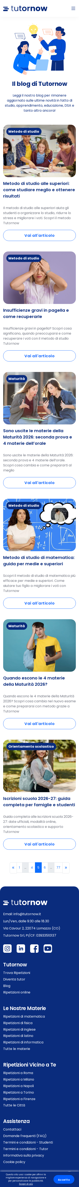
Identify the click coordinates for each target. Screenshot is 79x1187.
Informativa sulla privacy (23, 1155)
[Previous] (13, 867)
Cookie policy (14, 1162)
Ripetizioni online (16, 992)
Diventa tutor (14, 979)
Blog (6, 985)
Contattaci (12, 1129)
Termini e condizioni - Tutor (25, 1148)
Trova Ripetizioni (16, 972)
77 (58, 867)
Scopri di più (26, 1184)
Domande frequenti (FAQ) (25, 1135)
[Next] (66, 867)
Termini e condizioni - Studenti (28, 1142)
